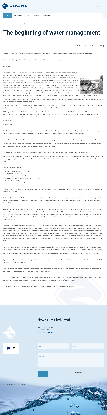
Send (43, 374)
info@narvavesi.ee (47, 332)
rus (96, 6)
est (93, 6)
